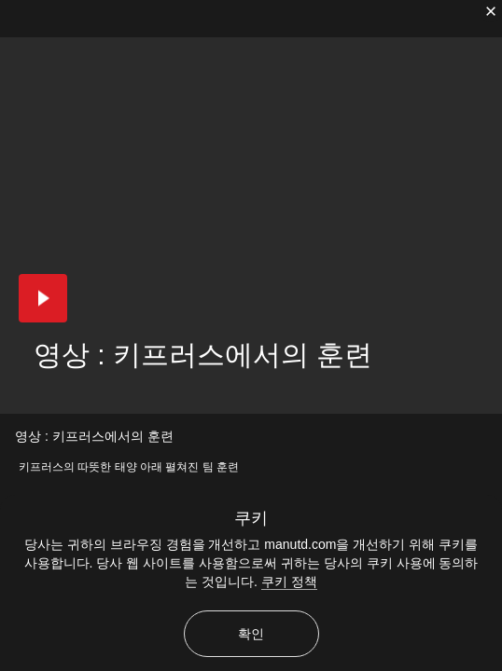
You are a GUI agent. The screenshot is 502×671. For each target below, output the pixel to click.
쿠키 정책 (289, 581)
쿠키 (251, 518)
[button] (43, 298)
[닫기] (491, 11)
